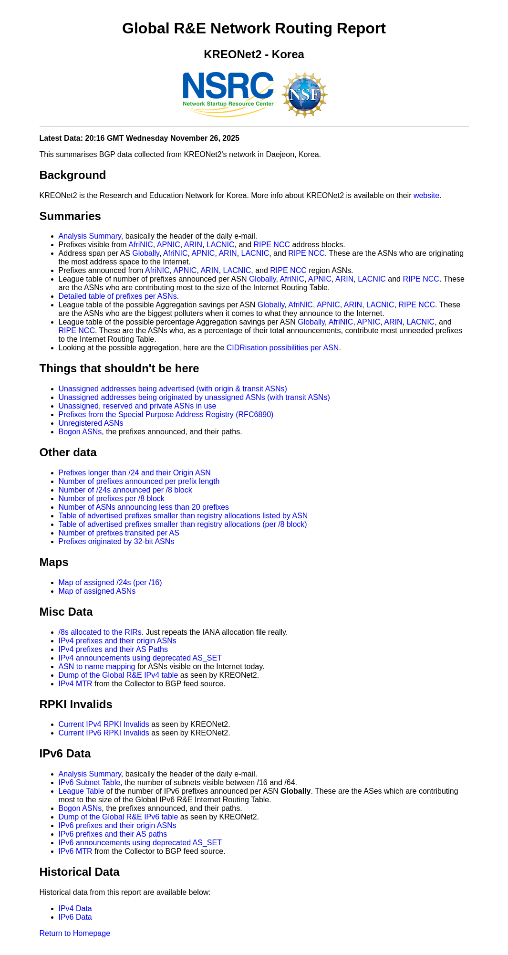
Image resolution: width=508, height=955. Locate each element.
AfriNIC (140, 245)
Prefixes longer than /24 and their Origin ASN (135, 473)
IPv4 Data (75, 908)
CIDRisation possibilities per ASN (283, 348)
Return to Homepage (75, 933)
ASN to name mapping (97, 666)
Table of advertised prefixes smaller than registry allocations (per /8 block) (183, 524)
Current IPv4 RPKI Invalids (104, 724)
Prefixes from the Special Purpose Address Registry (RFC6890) (166, 414)
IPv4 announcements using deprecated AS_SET (140, 658)
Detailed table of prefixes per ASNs (118, 296)
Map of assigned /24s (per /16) (110, 582)
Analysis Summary (90, 236)
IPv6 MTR (76, 851)
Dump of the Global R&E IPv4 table (118, 675)
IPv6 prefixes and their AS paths (113, 834)
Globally (145, 253)
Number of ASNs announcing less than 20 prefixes (144, 507)
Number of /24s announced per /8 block (125, 490)
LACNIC (221, 245)
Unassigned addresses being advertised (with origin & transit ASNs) (173, 389)
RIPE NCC (272, 245)
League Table (81, 791)
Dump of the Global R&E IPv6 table (118, 817)
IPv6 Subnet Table (90, 782)
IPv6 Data (75, 917)
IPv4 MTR (76, 684)
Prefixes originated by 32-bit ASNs (117, 541)
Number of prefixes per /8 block (112, 498)
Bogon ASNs (80, 432)
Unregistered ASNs (91, 423)
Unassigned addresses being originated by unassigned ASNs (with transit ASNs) (194, 397)
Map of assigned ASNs (97, 591)
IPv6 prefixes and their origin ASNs (117, 825)
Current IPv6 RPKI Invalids (104, 733)
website (426, 195)
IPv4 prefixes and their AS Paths (113, 649)
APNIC (168, 245)
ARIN (193, 245)
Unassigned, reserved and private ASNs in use (138, 406)
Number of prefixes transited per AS (119, 533)
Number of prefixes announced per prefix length (139, 481)
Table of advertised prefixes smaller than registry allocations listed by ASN (183, 516)
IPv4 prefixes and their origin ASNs (117, 641)
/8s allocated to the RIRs (100, 632)
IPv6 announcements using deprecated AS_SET (140, 843)
